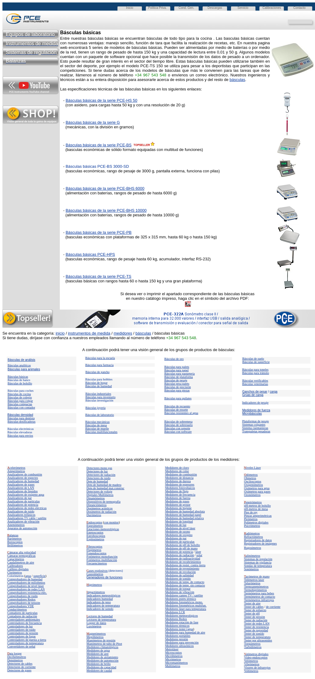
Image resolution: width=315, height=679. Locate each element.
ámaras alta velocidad (21, 552)
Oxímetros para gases (257, 491)
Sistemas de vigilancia (257, 562)
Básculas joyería (95, 407)
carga (273, 391)
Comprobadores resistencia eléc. (27, 592)
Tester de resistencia (256, 627)
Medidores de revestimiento (182, 568)
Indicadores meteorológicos (104, 595)
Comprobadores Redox (21, 599)
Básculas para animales (24, 369)
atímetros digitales (256, 654)
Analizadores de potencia (22, 504)
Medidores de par (175, 538)
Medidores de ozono (177, 531)
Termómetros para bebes (259, 593)
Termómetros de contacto (259, 596)
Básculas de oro (174, 359)
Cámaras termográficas (21, 555)
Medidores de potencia (179, 551)
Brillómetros (15, 545)
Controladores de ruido (21, 629)
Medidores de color (177, 471)
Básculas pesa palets (177, 383)
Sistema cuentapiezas (255, 428)
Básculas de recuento (177, 406)
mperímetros (17, 471)
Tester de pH (252, 613)
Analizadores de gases (20, 484)
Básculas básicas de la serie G (93, 122)
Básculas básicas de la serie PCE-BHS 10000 (106, 210)
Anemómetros (16, 525)
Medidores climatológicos (102, 647)
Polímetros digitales (256, 522)
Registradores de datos (258, 540)
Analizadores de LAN (20, 488)
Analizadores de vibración (23, 521)
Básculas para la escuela (100, 358)
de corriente (273, 606)
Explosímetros (95, 539)
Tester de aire (252, 603)
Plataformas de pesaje (255, 421)
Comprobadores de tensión (23, 602)
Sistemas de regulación (258, 559)
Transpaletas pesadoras (256, 431)
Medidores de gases (177, 501)
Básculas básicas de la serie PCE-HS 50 (101, 100)
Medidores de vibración (179, 592)
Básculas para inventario (100, 397)
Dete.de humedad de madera (104, 484)
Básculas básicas (18, 376)
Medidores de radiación (179, 555)
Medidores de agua (98, 650)
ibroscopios (95, 546)
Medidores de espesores (179, 484)
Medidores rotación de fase (181, 622)
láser (198, 551)
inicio (60, 333)
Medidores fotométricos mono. (184, 602)
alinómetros (252, 555)
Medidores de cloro (177, 467)
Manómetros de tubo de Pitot (104, 643)
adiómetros (252, 533)
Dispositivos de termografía (104, 501)
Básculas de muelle (97, 428)
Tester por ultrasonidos (258, 640)
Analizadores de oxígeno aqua (25, 494)
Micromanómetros (176, 662)
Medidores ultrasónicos (179, 646)
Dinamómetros (96, 498)
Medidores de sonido (178, 578)
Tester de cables (254, 606)
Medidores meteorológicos (181, 615)
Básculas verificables (255, 380)
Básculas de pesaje (176, 380)
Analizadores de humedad (23, 481)
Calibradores (15, 565)
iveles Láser (252, 467)
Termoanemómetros (256, 586)
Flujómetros (94, 550)
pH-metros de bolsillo (257, 505)
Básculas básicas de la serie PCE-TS (98, 276)
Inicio (129, 7)
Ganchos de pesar (254, 391)
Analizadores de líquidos (22, 491)
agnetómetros (96, 633)
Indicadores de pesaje (255, 402)
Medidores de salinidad (179, 575)
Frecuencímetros (97, 563)
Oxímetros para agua (257, 488)
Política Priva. (157, 7)
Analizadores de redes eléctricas (27, 508)
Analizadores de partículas (23, 501)
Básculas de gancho (97, 372)
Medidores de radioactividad (182, 558)
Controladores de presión (22, 633)
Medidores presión (176, 639)
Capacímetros (15, 559)
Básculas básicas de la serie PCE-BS (99, 145)
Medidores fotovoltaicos (180, 488)
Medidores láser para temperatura (185, 609)
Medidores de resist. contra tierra (185, 565)
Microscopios (173, 652)
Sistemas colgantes (254, 424)
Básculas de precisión (178, 387)
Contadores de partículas (22, 613)
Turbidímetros (253, 647)
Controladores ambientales (23, 619)
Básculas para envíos (20, 435)
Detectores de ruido (98, 478)
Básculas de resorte (176, 409)
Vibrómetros (251, 664)
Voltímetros (251, 671)
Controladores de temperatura (25, 643)
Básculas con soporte (177, 428)
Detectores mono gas (99, 468)
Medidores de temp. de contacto (184, 582)
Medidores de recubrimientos (183, 561)
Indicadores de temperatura (103, 605)
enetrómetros (253, 502)
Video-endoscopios (256, 657)
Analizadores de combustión (24, 474)
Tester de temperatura (257, 637)
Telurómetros (252, 583)
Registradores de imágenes (260, 543)
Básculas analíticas (19, 365)
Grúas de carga (252, 395)
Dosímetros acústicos (100, 508)
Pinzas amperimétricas (258, 515)
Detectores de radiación (101, 474)
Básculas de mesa (96, 425)
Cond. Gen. (186, 7)
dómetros (251, 474)
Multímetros (172, 666)
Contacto (299, 7)
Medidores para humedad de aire (185, 632)
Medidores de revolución (180, 572)
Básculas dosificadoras (21, 421)
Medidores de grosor (177, 504)
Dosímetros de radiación (102, 511)
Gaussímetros (95, 574)
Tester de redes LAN (257, 623)
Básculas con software (178, 431)
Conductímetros (17, 609)
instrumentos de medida (89, 333)
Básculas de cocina (19, 394)
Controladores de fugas (21, 636)
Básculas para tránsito (255, 373)
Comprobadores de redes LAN (26, 589)
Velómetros (251, 660)
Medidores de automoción (102, 660)
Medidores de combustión (181, 474)
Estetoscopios (95, 532)
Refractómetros (253, 536)
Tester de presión (254, 616)
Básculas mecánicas (97, 422)
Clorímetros (14, 572)
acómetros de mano (257, 576)
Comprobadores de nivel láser (25, 586)
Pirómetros (251, 519)
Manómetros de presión (101, 640)
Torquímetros (252, 643)
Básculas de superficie (256, 362)
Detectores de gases (19, 670)
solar (199, 555)
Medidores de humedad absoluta (185, 511)
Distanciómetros (97, 505)
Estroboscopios (96, 536)
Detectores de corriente (21, 667)
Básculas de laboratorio (99, 415)
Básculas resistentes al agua (181, 413)
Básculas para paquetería (180, 373)
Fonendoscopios (97, 553)
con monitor (111, 522)
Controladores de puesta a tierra (26, 639)
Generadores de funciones (105, 577)
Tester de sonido (254, 633)
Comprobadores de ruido (22, 596)
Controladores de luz (20, 626)
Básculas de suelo (253, 358)
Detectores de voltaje (99, 491)
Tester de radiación (255, 620)
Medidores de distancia (179, 477)
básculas (237, 79)
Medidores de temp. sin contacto (185, 585)
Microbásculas (252, 413)
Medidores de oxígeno (178, 535)
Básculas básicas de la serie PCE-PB (99, 232)
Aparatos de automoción (22, 528)
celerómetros (16, 467)
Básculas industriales (98, 393)
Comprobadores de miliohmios (26, 582)
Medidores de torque (177, 588)
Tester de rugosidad (256, 630)
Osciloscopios (252, 481)
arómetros (15, 538)
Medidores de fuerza (256, 410)
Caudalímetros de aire (20, 562)
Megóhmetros (95, 637)
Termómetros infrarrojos (259, 600)
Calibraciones (271, 7)
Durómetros (94, 515)
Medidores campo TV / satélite (184, 595)
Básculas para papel (177, 370)
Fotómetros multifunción (102, 560)
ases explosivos (97, 570)
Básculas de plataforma (179, 377)
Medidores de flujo (176, 491)
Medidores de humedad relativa (184, 518)
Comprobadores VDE (20, 606)
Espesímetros (95, 525)
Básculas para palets (177, 367)
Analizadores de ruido (20, 511)
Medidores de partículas (179, 541)
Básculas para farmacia (99, 365)
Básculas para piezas (177, 390)
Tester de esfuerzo (255, 610)
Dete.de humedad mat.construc (106, 488)
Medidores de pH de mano (181, 548)
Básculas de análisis (21, 360)
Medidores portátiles (177, 635)
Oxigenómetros (253, 484)
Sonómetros (251, 569)
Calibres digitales (18, 569)
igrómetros (94, 584)
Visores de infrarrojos (257, 667)
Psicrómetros (252, 525)
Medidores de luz (175, 525)
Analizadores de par (19, 498)
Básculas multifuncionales (101, 432)
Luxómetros (94, 626)
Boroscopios (15, 542)
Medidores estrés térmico (180, 598)
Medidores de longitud (179, 521)
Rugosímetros (252, 547)
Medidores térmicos (177, 625)
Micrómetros (173, 659)
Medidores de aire (98, 653)
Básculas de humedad (98, 386)
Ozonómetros (252, 495)
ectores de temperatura (102, 619)
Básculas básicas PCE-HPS (90, 254)
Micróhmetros (174, 656)
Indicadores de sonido (100, 609)
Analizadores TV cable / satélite (26, 518)
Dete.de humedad (97, 481)
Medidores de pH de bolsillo (182, 545)
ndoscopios (94, 522)
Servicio (242, 7)
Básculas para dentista (21, 418)
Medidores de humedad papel (183, 514)
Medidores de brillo (99, 664)
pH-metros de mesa (256, 509)
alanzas (12, 535)
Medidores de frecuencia (180, 494)
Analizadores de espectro (22, 477)
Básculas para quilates (178, 398)
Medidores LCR (175, 612)
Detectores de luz (97, 471)
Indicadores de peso (99, 602)
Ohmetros (250, 478)
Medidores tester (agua (179, 629)
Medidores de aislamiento (102, 657)
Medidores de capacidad (101, 667)
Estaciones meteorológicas (103, 529)
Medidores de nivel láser (180, 528)
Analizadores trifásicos (21, 514)
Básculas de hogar (96, 382)
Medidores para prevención (181, 642)
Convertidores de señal (21, 646)
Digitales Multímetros (100, 495)
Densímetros (15, 660)
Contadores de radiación (22, 616)
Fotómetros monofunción (102, 556)
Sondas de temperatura (258, 565)
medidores (123, 333)
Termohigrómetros (255, 590)
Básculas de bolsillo (20, 383)
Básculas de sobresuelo (179, 425)
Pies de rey (251, 512)
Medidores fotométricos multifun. (185, 605)
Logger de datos (96, 623)
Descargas (215, 7)
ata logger (14, 653)
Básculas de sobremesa (179, 421)
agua (28, 576)
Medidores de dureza (178, 481)
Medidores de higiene (178, 508)
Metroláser (171, 649)
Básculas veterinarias (255, 384)
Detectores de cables (19, 663)
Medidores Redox (176, 619)
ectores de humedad (100, 616)
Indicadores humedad (100, 598)
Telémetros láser (254, 580)
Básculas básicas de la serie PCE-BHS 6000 (105, 188)
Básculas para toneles (255, 369)
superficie (39, 576)
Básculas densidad (20, 415)
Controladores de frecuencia (24, 623)
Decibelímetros (16, 657)
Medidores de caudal (99, 670)
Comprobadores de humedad (24, 579)
